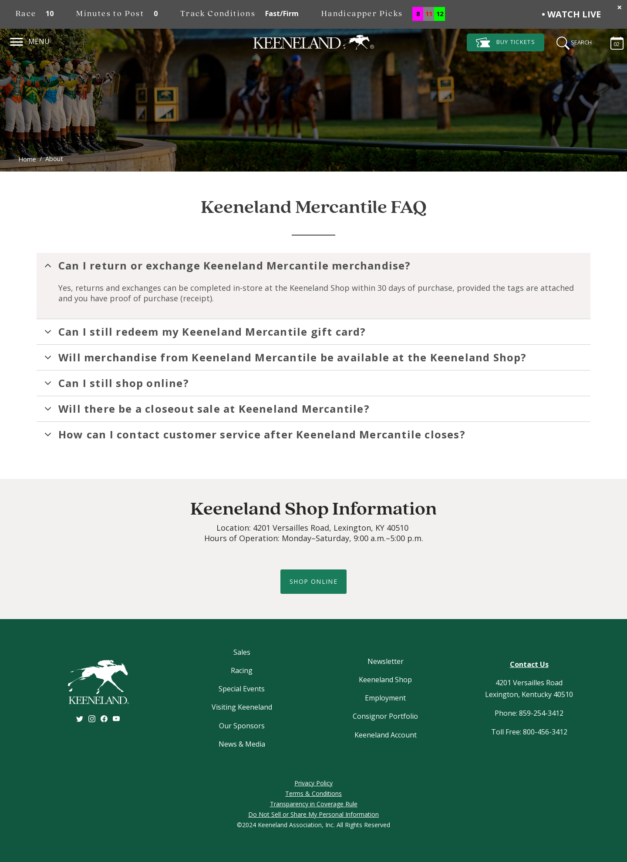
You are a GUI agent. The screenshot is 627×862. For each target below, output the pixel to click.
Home (27, 159)
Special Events (242, 689)
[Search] (571, 42)
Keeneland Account (385, 735)
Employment (385, 698)
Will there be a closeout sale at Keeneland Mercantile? (205, 411)
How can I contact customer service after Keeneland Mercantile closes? (253, 437)
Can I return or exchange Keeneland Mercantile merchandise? (226, 268)
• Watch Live (571, 14)
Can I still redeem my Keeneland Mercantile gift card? (203, 334)
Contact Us (529, 664)
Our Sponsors (242, 726)
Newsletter (385, 661)
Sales (241, 652)
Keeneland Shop (385, 679)
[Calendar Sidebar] (612, 42)
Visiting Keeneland (242, 707)
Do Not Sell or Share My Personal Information (313, 814)
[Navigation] (16, 40)
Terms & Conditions (313, 793)
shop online (313, 581)
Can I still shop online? (115, 386)
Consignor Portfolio (385, 716)
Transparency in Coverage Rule (313, 804)
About (54, 159)
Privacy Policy (313, 783)
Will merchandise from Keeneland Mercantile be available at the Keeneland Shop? (284, 360)
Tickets (505, 42)
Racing (242, 670)
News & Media (242, 744)
